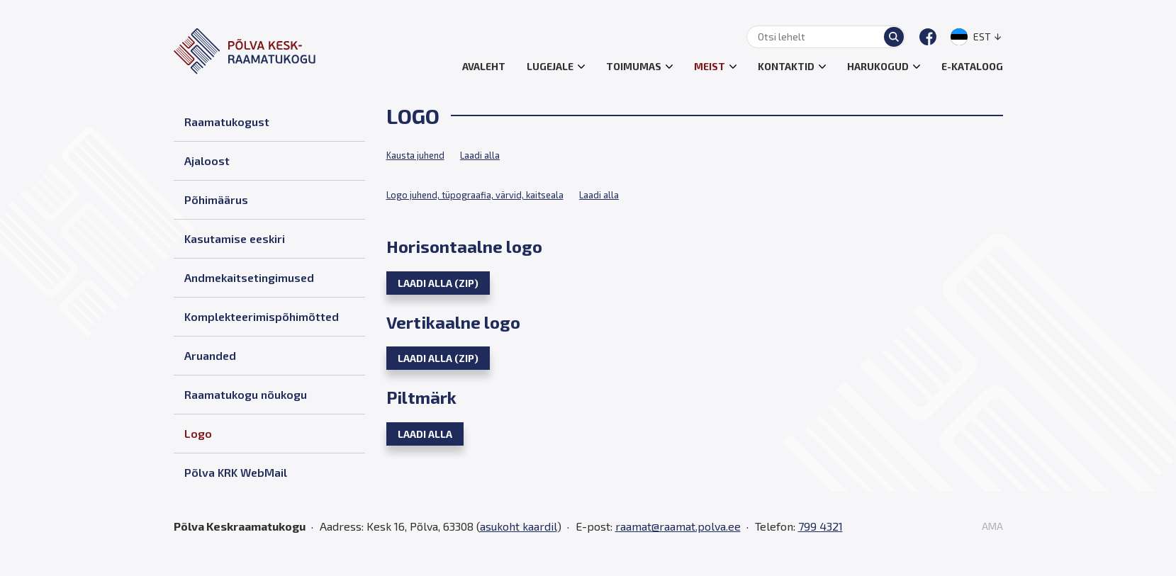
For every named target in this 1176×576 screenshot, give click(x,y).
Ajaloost (207, 160)
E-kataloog (972, 66)
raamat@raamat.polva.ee (678, 526)
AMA (992, 526)
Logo (198, 433)
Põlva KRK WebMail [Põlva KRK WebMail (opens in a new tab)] (235, 472)
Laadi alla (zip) (438, 283)
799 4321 (820, 526)
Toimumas (633, 66)
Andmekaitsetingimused (249, 277)
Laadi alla (480, 155)
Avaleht (483, 66)
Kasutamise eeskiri (234, 238)
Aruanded (210, 355)
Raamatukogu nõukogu (245, 394)
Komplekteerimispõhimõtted (261, 316)
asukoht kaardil (518, 526)
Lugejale (550, 66)
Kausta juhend (415, 155)
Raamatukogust (226, 121)
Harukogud (878, 66)
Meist (709, 66)
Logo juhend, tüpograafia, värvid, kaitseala (475, 195)
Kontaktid (786, 66)
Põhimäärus (216, 199)
